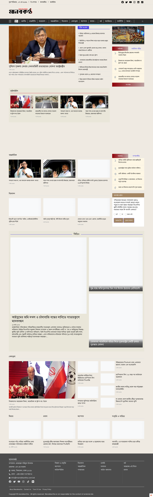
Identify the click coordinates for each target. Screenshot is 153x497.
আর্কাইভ (53, 2)
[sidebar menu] (11, 21)
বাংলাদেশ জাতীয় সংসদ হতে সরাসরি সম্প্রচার (126, 41)
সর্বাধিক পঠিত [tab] (136, 49)
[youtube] (130, 2)
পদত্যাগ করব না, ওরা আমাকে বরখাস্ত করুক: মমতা (23, 180)
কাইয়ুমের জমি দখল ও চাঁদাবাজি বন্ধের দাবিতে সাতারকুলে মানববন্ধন (46, 319)
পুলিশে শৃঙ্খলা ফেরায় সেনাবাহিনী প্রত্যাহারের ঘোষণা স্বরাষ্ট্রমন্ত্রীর (37, 66)
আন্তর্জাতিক (54, 21)
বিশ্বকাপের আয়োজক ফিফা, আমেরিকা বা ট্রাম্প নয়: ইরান (28, 401)
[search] (142, 21)
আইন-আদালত (106, 470)
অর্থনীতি (120, 21)
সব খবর (128, 85)
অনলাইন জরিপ (118, 195)
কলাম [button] (92, 21)
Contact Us (27, 489)
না (122, 214)
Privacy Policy (47, 489)
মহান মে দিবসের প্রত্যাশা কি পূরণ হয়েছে (130, 187)
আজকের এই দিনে (130, 466)
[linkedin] (33, 481)
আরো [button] (128, 21)
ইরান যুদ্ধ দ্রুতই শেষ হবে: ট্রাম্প (88, 55)
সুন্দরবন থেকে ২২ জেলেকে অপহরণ (90, 74)
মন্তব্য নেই (129, 214)
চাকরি (103, 463)
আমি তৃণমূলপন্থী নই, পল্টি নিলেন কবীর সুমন (56, 219)
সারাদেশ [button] (42, 21)
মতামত (103, 466)
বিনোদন (65, 21)
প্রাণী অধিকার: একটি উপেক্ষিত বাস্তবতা (129, 174)
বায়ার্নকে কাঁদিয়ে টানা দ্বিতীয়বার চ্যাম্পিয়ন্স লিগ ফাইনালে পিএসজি (86, 377)
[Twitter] (14, 481)
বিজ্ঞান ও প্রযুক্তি (60, 463)
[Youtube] (19, 481)
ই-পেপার (34, 2)
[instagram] (134, 2)
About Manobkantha (16, 489)
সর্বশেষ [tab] (120, 49)
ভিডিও (76, 234)
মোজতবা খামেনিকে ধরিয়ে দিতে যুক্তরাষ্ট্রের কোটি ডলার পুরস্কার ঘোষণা (115, 343)
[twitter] (127, 2)
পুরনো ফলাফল (129, 220)
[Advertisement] (99, 11)
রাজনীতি (32, 21)
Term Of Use (37, 489)
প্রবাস (126, 470)
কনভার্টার (43, 2)
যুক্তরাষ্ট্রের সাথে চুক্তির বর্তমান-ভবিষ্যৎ (129, 168)
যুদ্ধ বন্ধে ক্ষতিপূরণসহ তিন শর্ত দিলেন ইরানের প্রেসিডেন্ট (115, 288)
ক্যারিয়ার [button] (108, 21)
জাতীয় (23, 21)
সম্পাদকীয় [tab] (136, 156)
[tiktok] (28, 481)
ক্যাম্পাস (84, 21)
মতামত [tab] (120, 156)
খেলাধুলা (74, 21)
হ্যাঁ (117, 214)
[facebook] (123, 2)
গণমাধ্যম (81, 470)
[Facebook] (10, 481)
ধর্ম (101, 21)
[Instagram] (23, 481)
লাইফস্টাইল (59, 470)
